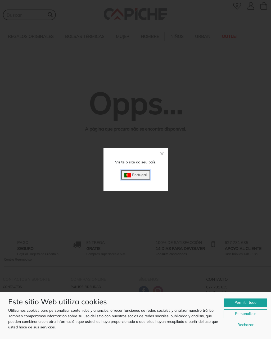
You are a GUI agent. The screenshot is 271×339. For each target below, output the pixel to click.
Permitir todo (245, 302)
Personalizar (245, 313)
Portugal (135, 174)
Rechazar (245, 324)
